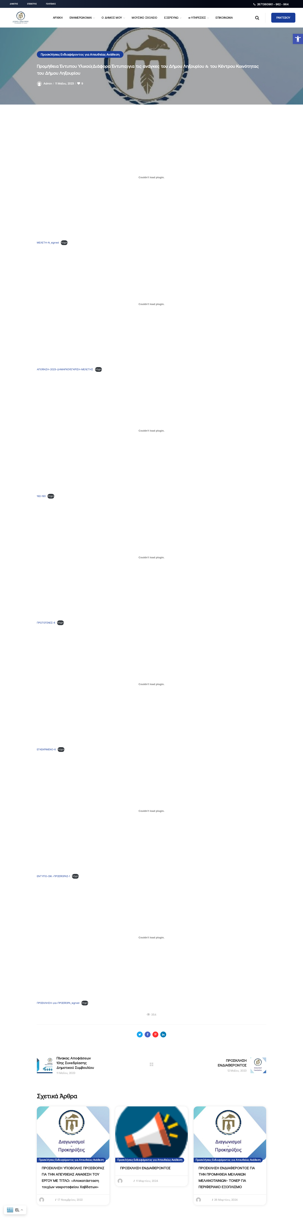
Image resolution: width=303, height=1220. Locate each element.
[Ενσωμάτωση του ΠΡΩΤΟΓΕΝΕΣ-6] (151, 557)
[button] (298, 39)
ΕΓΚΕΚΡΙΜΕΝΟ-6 (46, 749)
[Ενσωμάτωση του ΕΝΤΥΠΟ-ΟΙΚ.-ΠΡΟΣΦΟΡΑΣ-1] (151, 811)
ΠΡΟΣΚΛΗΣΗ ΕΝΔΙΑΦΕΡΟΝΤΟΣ (145, 1168)
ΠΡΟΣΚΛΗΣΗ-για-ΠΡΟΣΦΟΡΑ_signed (58, 1002)
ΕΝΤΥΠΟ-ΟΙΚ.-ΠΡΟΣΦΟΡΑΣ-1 (53, 876)
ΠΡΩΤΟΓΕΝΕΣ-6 (46, 622)
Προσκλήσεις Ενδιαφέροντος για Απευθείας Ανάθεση (80, 54)
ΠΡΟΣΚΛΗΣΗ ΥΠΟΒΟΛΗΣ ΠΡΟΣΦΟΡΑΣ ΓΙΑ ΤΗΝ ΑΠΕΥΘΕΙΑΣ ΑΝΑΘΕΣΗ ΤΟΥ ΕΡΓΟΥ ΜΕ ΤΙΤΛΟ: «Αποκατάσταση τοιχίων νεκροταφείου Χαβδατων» (73, 1177)
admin (48, 83)
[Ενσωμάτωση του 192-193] (151, 431)
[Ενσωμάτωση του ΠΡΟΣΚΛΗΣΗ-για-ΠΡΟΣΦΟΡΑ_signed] (151, 938)
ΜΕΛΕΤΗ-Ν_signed (48, 242)
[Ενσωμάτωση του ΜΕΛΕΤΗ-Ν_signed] (151, 177)
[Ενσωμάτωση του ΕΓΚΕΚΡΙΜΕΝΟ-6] (151, 684)
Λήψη (64, 242)
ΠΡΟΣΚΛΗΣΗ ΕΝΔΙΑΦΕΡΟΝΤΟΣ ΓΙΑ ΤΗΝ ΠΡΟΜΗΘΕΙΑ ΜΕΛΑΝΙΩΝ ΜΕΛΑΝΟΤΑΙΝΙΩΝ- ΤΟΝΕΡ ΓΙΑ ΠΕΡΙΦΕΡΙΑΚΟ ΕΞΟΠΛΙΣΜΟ (227, 1177)
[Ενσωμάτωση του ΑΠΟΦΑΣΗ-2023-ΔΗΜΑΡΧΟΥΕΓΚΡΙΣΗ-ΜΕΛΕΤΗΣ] (151, 304)
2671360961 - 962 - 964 (273, 4)
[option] (73, 1155)
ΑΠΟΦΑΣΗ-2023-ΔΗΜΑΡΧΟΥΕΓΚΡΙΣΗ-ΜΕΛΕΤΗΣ (65, 369)
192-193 (41, 496)
